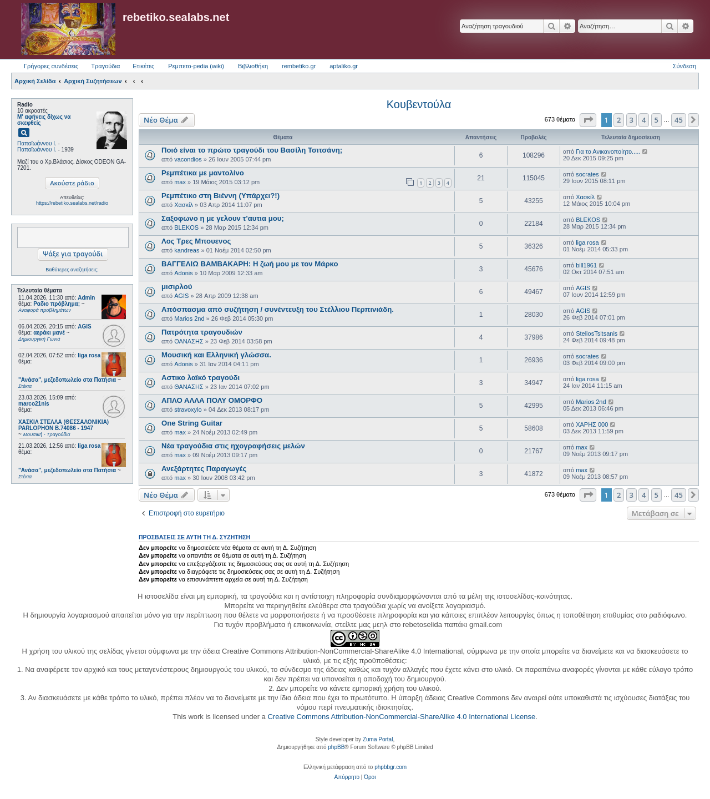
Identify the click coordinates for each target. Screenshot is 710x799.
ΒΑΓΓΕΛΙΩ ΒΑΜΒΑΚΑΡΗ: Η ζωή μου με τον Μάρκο (249, 264)
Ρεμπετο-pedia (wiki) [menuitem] (196, 66)
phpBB (336, 747)
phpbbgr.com (390, 767)
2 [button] (619, 120)
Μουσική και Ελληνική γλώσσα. (216, 355)
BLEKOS (186, 227)
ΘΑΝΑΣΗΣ (189, 341)
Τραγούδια (105, 66)
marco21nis (33, 404)
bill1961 (586, 265)
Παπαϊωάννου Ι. (37, 143)
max (180, 182)
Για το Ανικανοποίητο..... (608, 151)
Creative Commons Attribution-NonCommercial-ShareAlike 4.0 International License (401, 716)
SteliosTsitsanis (596, 333)
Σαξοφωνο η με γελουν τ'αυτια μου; (222, 218)
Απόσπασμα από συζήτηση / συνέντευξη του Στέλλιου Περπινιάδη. (277, 309)
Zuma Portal (378, 739)
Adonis (183, 273)
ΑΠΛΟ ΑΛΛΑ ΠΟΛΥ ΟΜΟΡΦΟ (211, 400)
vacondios (188, 159)
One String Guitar (191, 423)
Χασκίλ (183, 204)
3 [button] (631, 120)
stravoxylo (188, 409)
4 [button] (644, 120)
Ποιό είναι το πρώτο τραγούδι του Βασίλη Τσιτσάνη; (251, 150)
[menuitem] (346, 777)
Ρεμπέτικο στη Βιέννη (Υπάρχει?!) (220, 195)
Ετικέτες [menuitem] (143, 66)
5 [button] (656, 120)
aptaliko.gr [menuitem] (343, 66)
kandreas (186, 250)
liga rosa (89, 355)
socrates (587, 174)
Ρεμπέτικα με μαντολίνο (202, 173)
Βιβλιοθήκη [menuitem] (253, 66)
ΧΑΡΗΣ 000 (592, 424)
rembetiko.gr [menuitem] (299, 66)
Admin (86, 298)
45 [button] (678, 120)
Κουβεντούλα (419, 104)
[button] (588, 120)
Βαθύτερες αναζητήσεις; (71, 269)
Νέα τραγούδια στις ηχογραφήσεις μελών (233, 446)
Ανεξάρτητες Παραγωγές (203, 468)
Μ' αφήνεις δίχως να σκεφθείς (43, 120)
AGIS (84, 326)
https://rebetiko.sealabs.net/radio (72, 203)
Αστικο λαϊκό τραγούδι (200, 377)
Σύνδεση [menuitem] (684, 66)
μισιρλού (176, 286)
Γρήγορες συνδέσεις (51, 66)
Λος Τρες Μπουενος (196, 241)
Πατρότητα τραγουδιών (201, 332)
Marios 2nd (189, 318)
